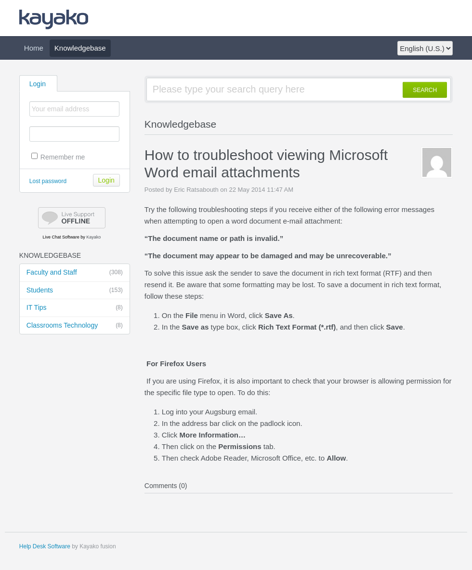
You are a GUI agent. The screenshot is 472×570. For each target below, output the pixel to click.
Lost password (47, 181)
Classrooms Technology (74, 326)
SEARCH (425, 90)
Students (74, 290)
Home (33, 48)
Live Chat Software (61, 237)
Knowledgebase (80, 48)
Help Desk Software (44, 546)
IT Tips (74, 308)
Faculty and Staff (74, 273)
